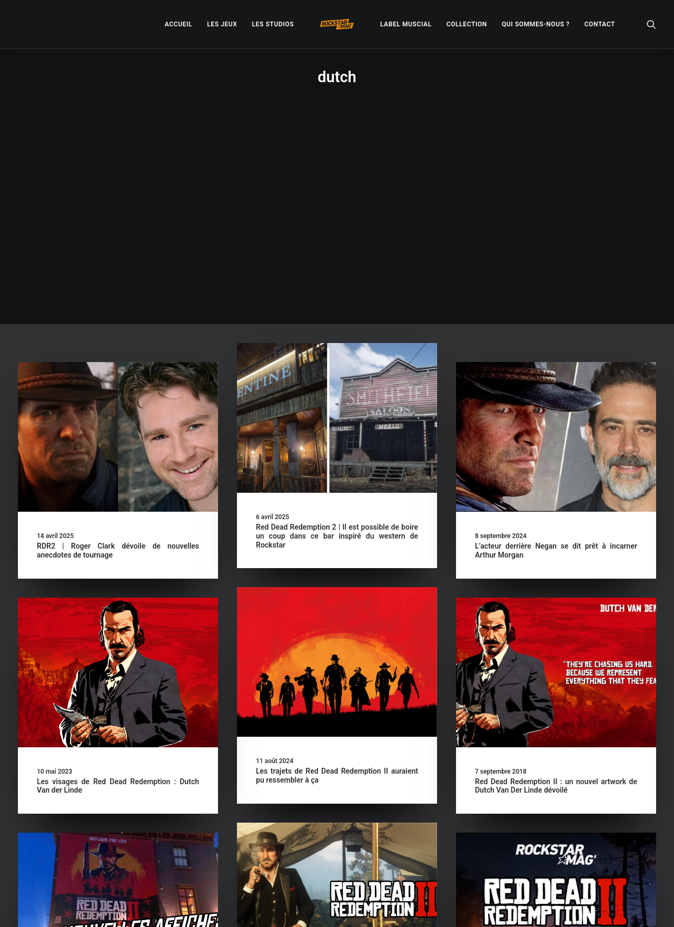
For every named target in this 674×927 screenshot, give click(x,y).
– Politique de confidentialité (272, 906)
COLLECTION (467, 24)
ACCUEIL (178, 24)
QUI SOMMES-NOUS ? (536, 24)
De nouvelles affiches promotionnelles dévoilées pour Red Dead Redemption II (118, 829)
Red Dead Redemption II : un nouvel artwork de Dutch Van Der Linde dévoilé (556, 594)
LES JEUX (222, 24)
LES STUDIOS (273, 24)
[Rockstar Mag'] (337, 24)
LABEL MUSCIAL (406, 24)
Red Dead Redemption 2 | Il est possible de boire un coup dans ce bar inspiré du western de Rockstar (337, 344)
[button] (651, 24)
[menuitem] (178, 24)
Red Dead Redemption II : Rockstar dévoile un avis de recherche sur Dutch (337, 819)
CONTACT (599, 24)
